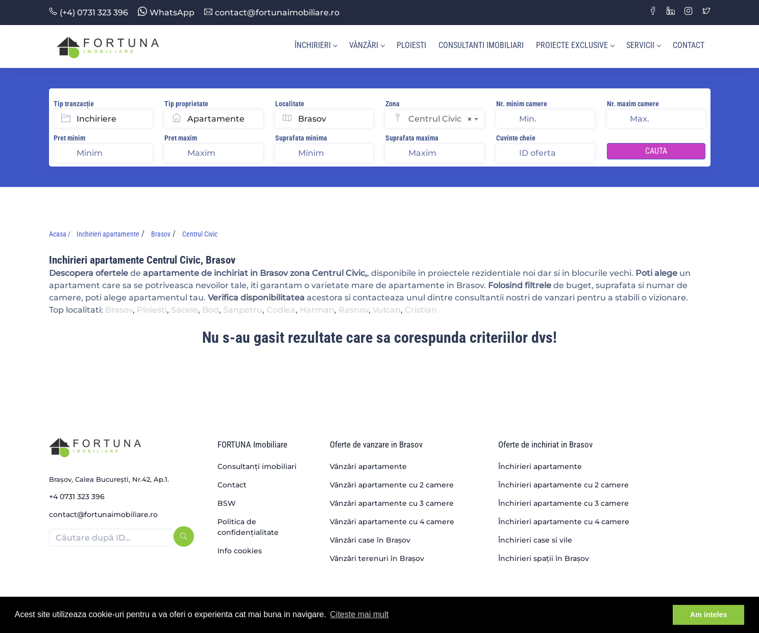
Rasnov (353, 310)
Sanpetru (242, 310)
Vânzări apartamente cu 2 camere (392, 484)
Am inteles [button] (708, 615)
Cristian (421, 310)
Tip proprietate (186, 104)
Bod (210, 310)
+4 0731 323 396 (77, 496)
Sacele (184, 310)
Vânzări (366, 45)
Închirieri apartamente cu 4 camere (563, 521)
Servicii (643, 45)
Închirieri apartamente (540, 466)
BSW (226, 503)
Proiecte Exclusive (575, 45)
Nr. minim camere (521, 104)
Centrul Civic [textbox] (440, 119)
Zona (392, 104)
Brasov (119, 310)
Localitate (289, 104)
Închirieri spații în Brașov (543, 558)
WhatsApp (166, 12)
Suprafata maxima (411, 138)
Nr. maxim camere (633, 104)
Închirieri (316, 45)
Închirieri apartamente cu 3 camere (563, 503)
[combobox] (446, 119)
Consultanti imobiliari (481, 45)
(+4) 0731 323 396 (88, 12)
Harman (317, 310)
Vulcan (387, 310)
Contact (688, 45)
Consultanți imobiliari (257, 466)
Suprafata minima (301, 138)
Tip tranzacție (74, 104)
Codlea (281, 310)
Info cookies (239, 550)
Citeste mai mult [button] (359, 614)
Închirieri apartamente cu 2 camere (563, 484)
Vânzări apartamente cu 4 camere (392, 521)
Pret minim (69, 138)
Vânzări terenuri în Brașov (377, 558)
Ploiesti (411, 45)
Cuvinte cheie (515, 138)
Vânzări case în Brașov (370, 540)
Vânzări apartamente (368, 466)
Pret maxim (180, 138)
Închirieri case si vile (535, 540)
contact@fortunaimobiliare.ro (271, 12)
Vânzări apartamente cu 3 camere (392, 503)
